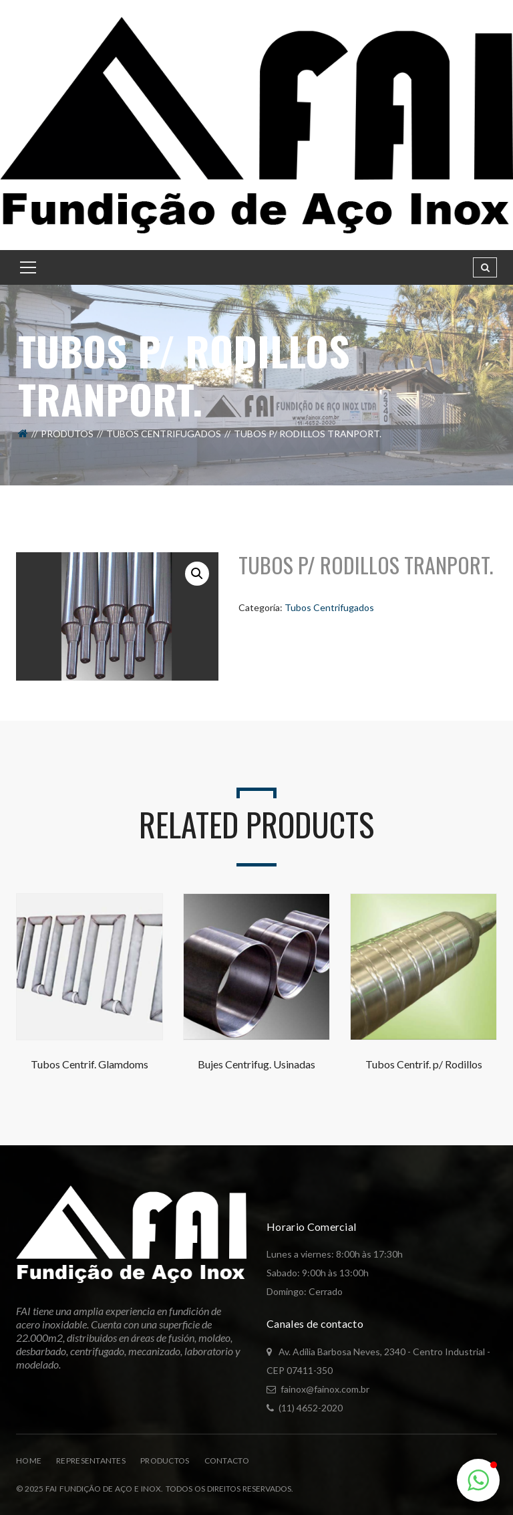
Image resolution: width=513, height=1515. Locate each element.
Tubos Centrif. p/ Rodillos (423, 1064)
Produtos (67, 433)
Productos (165, 1460)
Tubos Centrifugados (163, 433)
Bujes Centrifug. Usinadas (256, 1064)
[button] (197, 574)
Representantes (91, 1460)
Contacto (226, 1460)
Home (28, 1460)
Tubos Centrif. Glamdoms (89, 1064)
